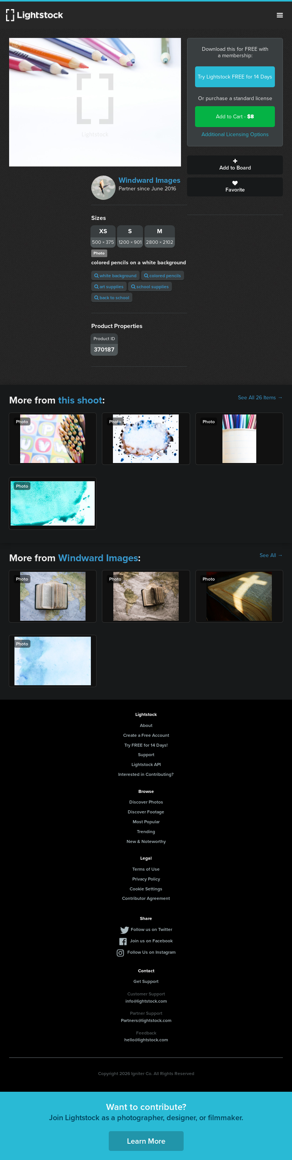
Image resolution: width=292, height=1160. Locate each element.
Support (146, 754)
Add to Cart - (235, 117)
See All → (271, 555)
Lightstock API (146, 764)
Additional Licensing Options (235, 134)
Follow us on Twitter (151, 929)
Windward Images (150, 180)
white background (115, 275)
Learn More (146, 1140)
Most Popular (146, 821)
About (146, 725)
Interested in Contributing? (146, 774)
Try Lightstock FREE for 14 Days (235, 77)
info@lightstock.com (146, 1001)
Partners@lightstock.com (146, 1020)
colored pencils (162, 275)
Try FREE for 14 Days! (146, 745)
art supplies (109, 286)
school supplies (150, 286)
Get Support (146, 981)
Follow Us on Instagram (151, 952)
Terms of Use (146, 869)
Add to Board (235, 165)
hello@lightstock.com (146, 1039)
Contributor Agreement (146, 898)
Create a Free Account (146, 735)
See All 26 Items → (260, 398)
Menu (280, 15)
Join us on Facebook (151, 940)
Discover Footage (146, 811)
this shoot (80, 400)
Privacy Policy (146, 879)
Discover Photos (146, 802)
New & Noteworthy (146, 841)
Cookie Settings (146, 888)
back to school (111, 297)
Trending (146, 831)
